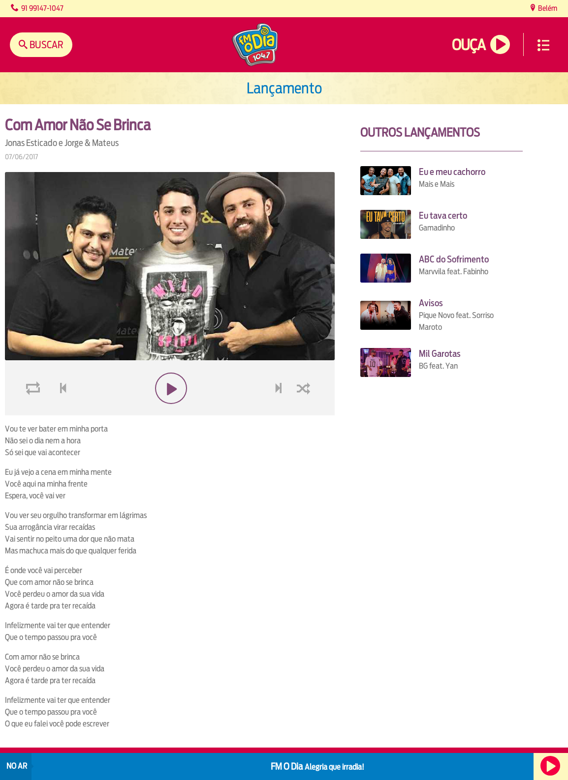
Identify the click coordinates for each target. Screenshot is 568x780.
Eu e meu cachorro (452, 172)
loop (34, 388)
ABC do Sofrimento (454, 259)
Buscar (45, 44)
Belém (546, 8)
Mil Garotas (440, 353)
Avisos (431, 303)
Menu (543, 45)
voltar (60, 388)
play (170, 388)
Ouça (468, 45)
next (279, 388)
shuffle (305, 388)
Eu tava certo (443, 215)
